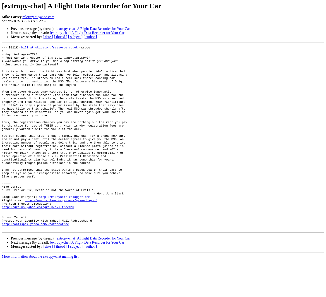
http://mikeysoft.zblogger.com (64, 227)
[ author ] (90, 37)
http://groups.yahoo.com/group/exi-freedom (38, 239)
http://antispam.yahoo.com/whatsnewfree (35, 260)
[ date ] (48, 37)
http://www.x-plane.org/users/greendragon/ (61, 231)
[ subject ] (75, 37)
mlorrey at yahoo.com (38, 17)
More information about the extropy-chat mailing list (40, 293)
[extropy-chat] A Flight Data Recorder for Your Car (92, 29)
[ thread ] (60, 37)
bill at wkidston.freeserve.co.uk (49, 48)
